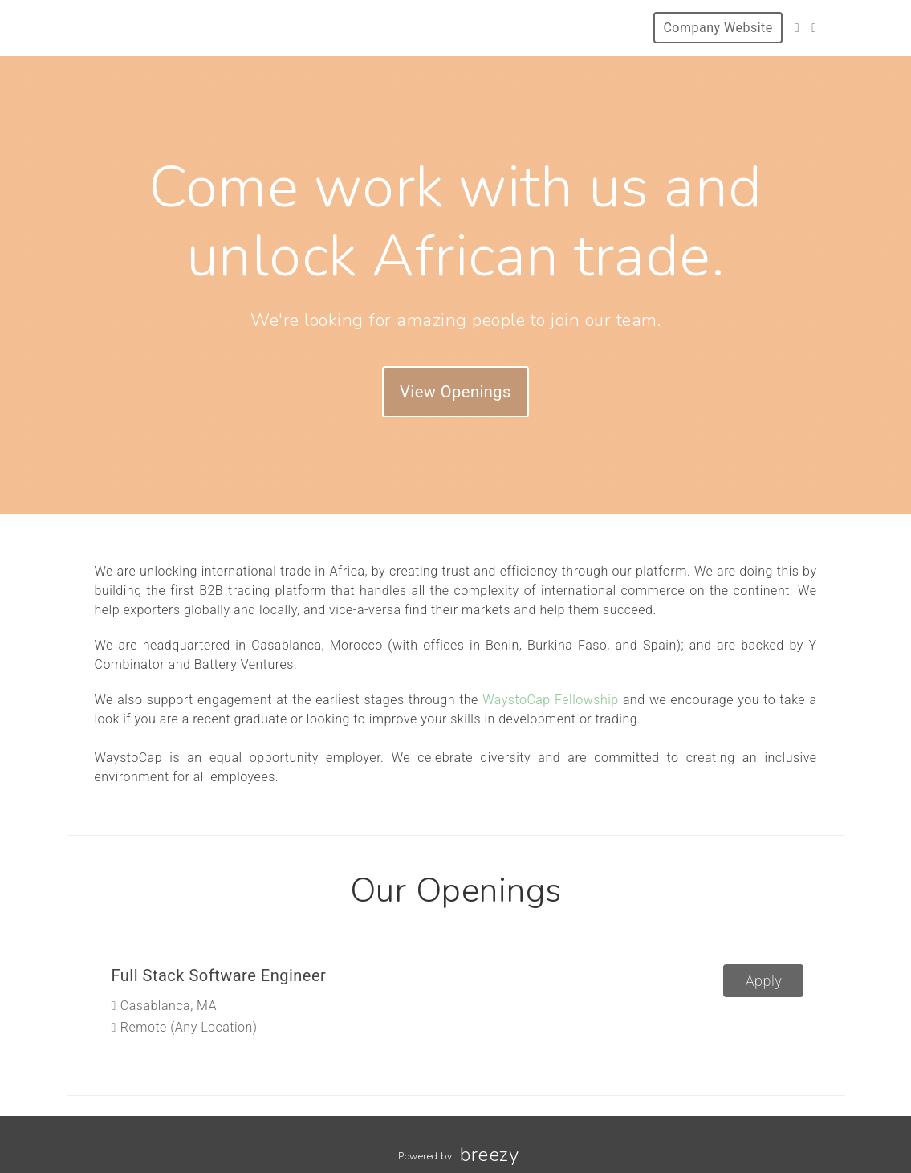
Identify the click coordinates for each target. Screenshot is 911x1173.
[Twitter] (797, 27)
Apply (764, 980)
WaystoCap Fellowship (550, 699)
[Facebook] (813, 27)
